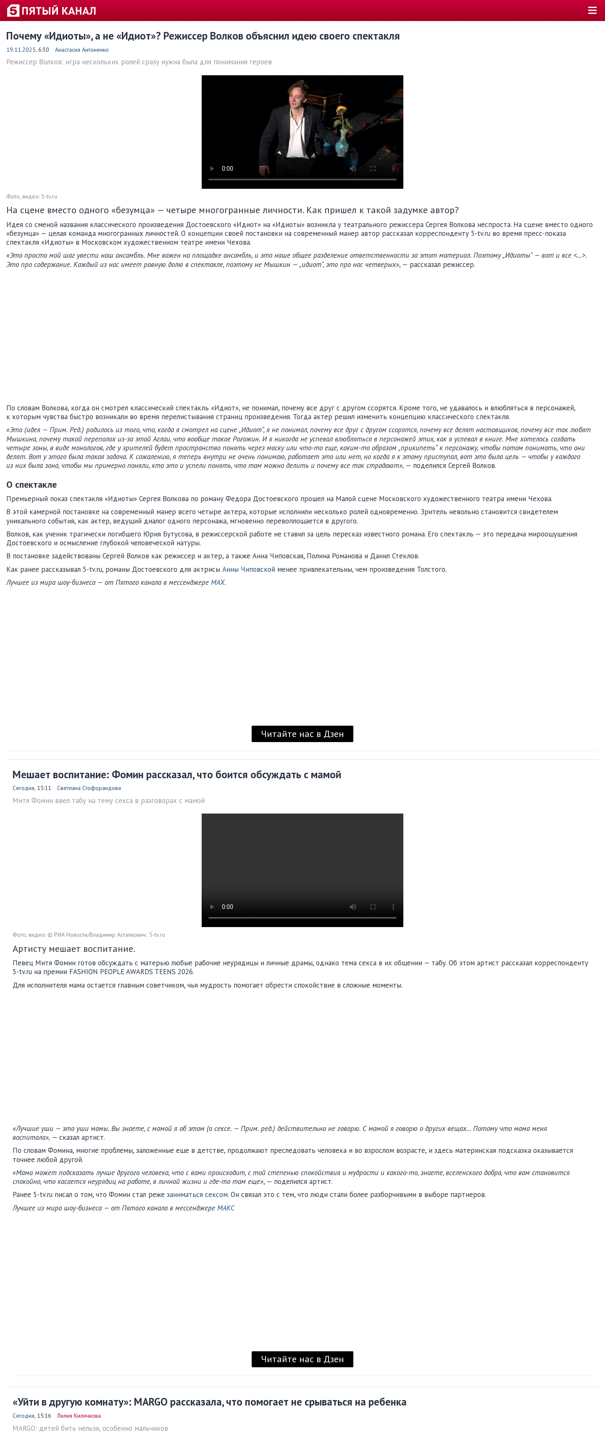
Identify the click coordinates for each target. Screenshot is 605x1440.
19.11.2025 (21, 49)
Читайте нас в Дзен (302, 734)
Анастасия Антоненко (82, 49)
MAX (217, 582)
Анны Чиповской (248, 569)
